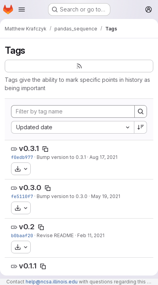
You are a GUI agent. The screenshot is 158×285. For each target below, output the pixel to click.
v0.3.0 (30, 187)
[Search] (140, 111)
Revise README (55, 235)
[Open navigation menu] (21, 9)
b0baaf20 (22, 235)
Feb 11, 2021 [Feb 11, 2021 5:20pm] (90, 235)
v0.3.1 (29, 148)
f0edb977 (22, 157)
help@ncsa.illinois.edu (52, 282)
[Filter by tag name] (73, 111)
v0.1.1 (28, 265)
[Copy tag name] (45, 149)
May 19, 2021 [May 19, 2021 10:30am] (105, 196)
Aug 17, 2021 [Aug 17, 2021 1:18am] (103, 157)
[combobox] (72, 127)
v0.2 (27, 226)
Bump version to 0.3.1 (61, 157)
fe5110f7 (22, 196)
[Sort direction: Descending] (140, 127)
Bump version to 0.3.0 (62, 196)
